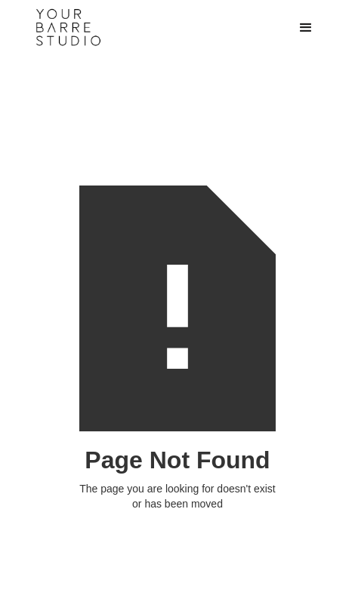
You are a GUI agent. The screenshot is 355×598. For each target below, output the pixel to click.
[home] (145, 27)
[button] (306, 28)
